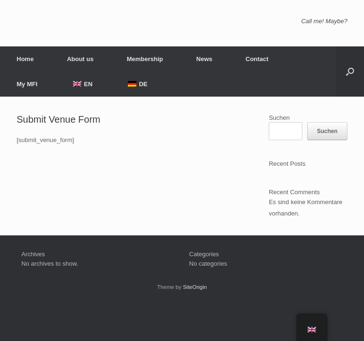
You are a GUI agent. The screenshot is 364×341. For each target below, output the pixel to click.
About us (80, 59)
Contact (257, 59)
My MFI (27, 84)
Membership (145, 59)
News (204, 59)
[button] (350, 71)
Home (25, 59)
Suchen (279, 117)
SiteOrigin (195, 287)
